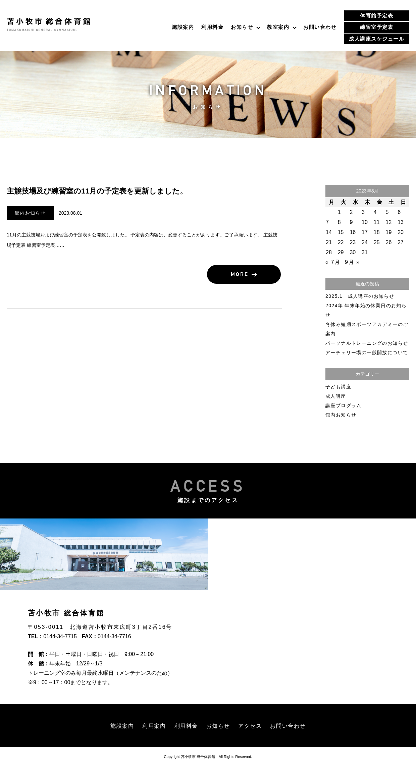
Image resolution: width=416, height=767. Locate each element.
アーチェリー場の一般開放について (366, 352)
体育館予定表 (376, 15)
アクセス (250, 726)
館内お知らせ (30, 213)
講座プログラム (343, 405)
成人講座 (335, 396)
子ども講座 (338, 386)
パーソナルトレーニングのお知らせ (366, 343)
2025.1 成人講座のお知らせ (359, 296)
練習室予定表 (376, 27)
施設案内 (183, 27)
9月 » (352, 262)
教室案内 (278, 27)
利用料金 (212, 27)
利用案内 (154, 726)
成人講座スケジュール (376, 39)
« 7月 (333, 262)
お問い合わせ (319, 27)
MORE (247, 274)
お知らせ (242, 27)
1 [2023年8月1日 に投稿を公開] (340, 212)
